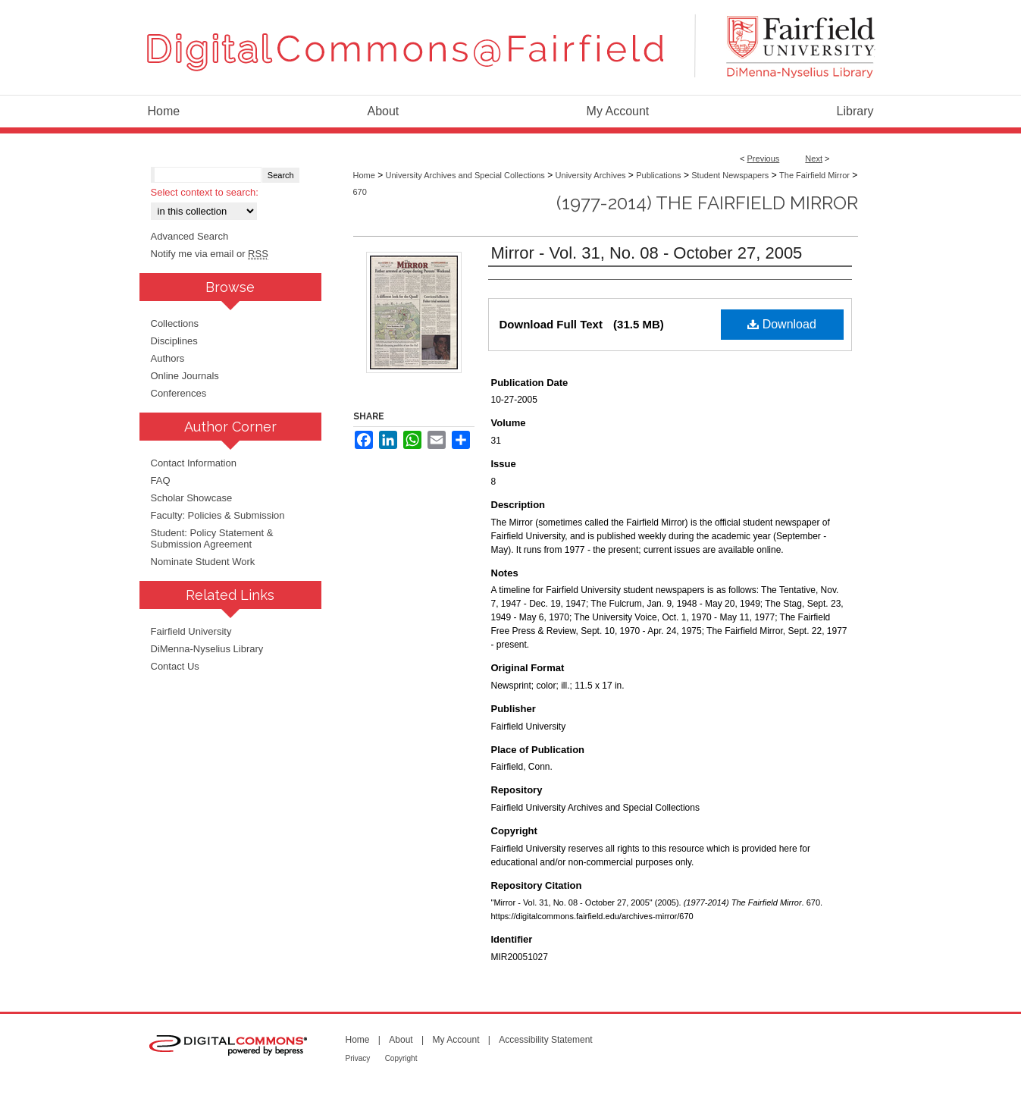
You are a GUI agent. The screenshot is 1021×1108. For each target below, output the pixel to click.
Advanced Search (190, 236)
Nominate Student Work (203, 561)
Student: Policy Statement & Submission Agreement (212, 538)
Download (781, 324)
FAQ (161, 480)
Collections (175, 323)
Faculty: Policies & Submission (218, 515)
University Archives (591, 175)
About (400, 1039)
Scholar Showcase (192, 498)
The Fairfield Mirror (814, 175)
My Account (455, 1039)
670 (360, 191)
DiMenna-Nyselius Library (207, 648)
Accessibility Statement (545, 1039)
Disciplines (174, 341)
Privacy (358, 1058)
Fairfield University (191, 631)
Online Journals (185, 375)
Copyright (401, 1058)
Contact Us (175, 666)
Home (364, 175)
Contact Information (193, 463)
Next (813, 158)
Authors (168, 358)
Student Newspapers (730, 175)
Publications (658, 175)
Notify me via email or (209, 253)
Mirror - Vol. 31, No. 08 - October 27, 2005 (647, 252)
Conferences (179, 393)
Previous (763, 158)
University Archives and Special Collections (465, 175)
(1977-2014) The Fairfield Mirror (707, 203)
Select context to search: (204, 192)
